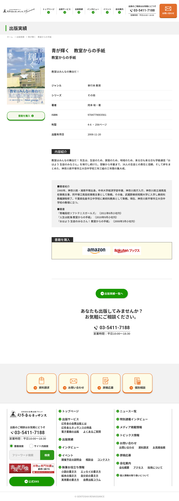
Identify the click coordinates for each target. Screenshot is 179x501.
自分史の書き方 (89, 475)
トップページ (48, 9)
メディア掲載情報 (131, 427)
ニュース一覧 (128, 411)
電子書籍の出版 (70, 431)
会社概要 (124, 467)
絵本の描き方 (68, 475)
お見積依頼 (159, 447)
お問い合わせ (126, 447)
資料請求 (143, 447)
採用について (155, 467)
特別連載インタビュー (134, 419)
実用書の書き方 (70, 479)
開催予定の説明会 (71, 459)
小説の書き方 (68, 471)
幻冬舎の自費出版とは (74, 423)
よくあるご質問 (92, 431)
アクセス (138, 467)
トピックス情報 (129, 435)
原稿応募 (125, 455)
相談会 (89, 459)
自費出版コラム (92, 479)
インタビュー (93, 9)
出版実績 (79, 9)
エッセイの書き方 (91, 471)
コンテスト (103, 459)
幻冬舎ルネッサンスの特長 (76, 427)
